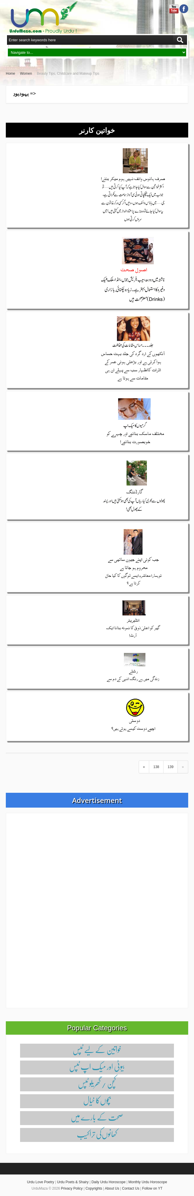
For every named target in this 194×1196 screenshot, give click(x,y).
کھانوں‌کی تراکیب (97, 1133)
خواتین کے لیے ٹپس (97, 1049)
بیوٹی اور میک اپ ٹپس (97, 1066)
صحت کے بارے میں (97, 1117)
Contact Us (130, 1188)
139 (170, 767)
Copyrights (94, 1188)
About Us (112, 1188)
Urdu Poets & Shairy (73, 1182)
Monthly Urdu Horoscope (148, 1182)
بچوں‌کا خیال (97, 1100)
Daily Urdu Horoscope (108, 1182)
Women (26, 74)
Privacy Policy (72, 1188)
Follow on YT (152, 1188)
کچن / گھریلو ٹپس (97, 1083)
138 (156, 767)
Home (10, 74)
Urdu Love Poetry (40, 1182)
